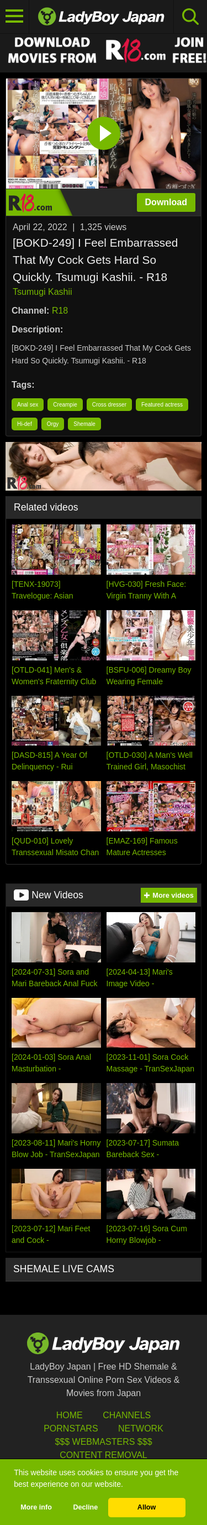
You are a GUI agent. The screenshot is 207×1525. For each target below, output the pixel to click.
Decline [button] (85, 1507)
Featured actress (162, 405)
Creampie (65, 405)
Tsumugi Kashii (42, 291)
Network (140, 1428)
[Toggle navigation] (14, 16)
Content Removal (103, 1455)
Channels (127, 1415)
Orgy (53, 424)
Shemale (84, 424)
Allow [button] (146, 1507)
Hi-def (24, 424)
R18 (60, 310)
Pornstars (71, 1428)
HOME (69, 1415)
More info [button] (36, 1507)
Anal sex (27, 405)
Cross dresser (109, 405)
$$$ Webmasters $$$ (103, 1441)
